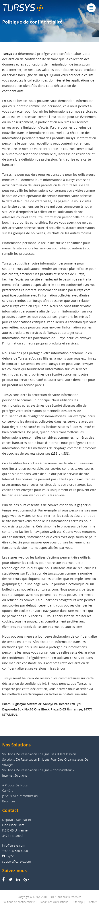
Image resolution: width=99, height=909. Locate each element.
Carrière (7, 790)
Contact (92, 902)
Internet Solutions (14, 775)
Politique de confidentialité (19, 902)
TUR (23, 7)
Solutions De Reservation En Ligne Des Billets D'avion (39, 754)
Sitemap (78, 902)
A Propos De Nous (15, 785)
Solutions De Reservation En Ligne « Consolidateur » (38, 770)
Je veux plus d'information (20, 796)
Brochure (8, 801)
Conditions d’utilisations (54, 902)
